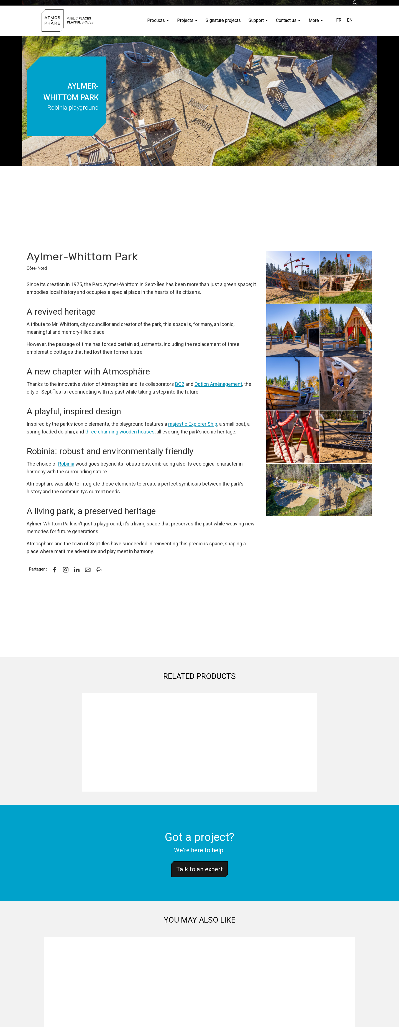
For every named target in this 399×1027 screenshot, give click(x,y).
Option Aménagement (218, 384)
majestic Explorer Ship (192, 424)
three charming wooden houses (120, 432)
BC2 (179, 384)
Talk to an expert (199, 869)
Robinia (66, 464)
